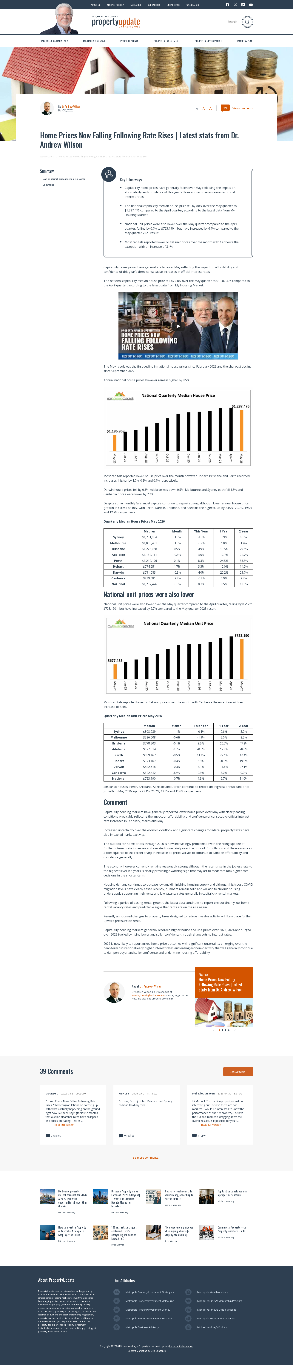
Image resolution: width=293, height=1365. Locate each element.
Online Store (173, 5)
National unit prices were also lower (63, 179)
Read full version (64, 1124)
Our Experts (154, 5)
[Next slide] (235, 1029)
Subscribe (135, 5)
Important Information (181, 1346)
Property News (129, 41)
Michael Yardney (115, 5)
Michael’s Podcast (94, 41)
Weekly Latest (47, 156)
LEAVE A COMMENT (238, 1072)
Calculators (193, 5)
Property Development (208, 41)
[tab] (219, 1030)
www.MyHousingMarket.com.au (149, 995)
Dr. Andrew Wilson (70, 106)
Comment (48, 184)
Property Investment (167, 41)
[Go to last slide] (213, 1029)
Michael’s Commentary (54, 41)
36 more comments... (146, 1157)
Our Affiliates (124, 1280)
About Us (96, 5)
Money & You (244, 41)
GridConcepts (158, 1350)
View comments (242, 108)
